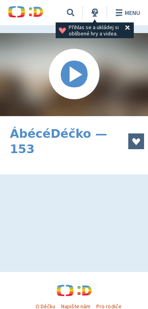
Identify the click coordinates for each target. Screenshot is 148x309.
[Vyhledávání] (70, 12)
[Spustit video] (74, 74)
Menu (126, 13)
